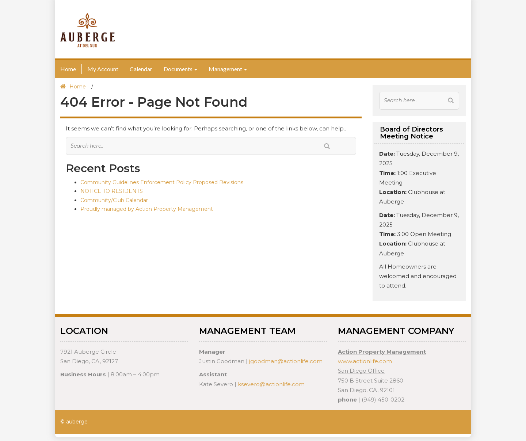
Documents (178, 68)
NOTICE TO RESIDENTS (111, 191)
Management (225, 68)
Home (68, 68)
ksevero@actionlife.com (271, 384)
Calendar (141, 68)
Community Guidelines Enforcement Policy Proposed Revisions (161, 182)
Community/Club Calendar (114, 200)
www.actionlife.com (365, 361)
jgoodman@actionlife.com (286, 361)
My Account (102, 68)
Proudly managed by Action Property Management (146, 209)
